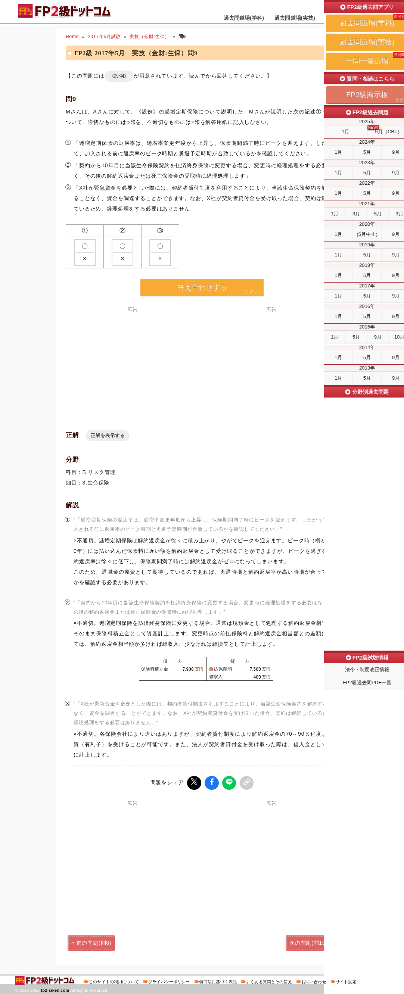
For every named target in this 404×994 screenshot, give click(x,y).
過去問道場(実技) (294, 18)
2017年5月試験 (104, 36)
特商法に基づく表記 (218, 980)
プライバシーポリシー (169, 980)
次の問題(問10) (308, 942)
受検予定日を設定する (359, 8)
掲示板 (375, 18)
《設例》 (119, 76)
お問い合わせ (313, 980)
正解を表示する (108, 435)
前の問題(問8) (94, 942)
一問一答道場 (341, 18)
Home (72, 36)
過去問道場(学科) (244, 18)
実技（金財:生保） (150, 36)
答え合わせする (202, 287)
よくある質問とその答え (269, 980)
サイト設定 (346, 980)
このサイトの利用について (114, 980)
